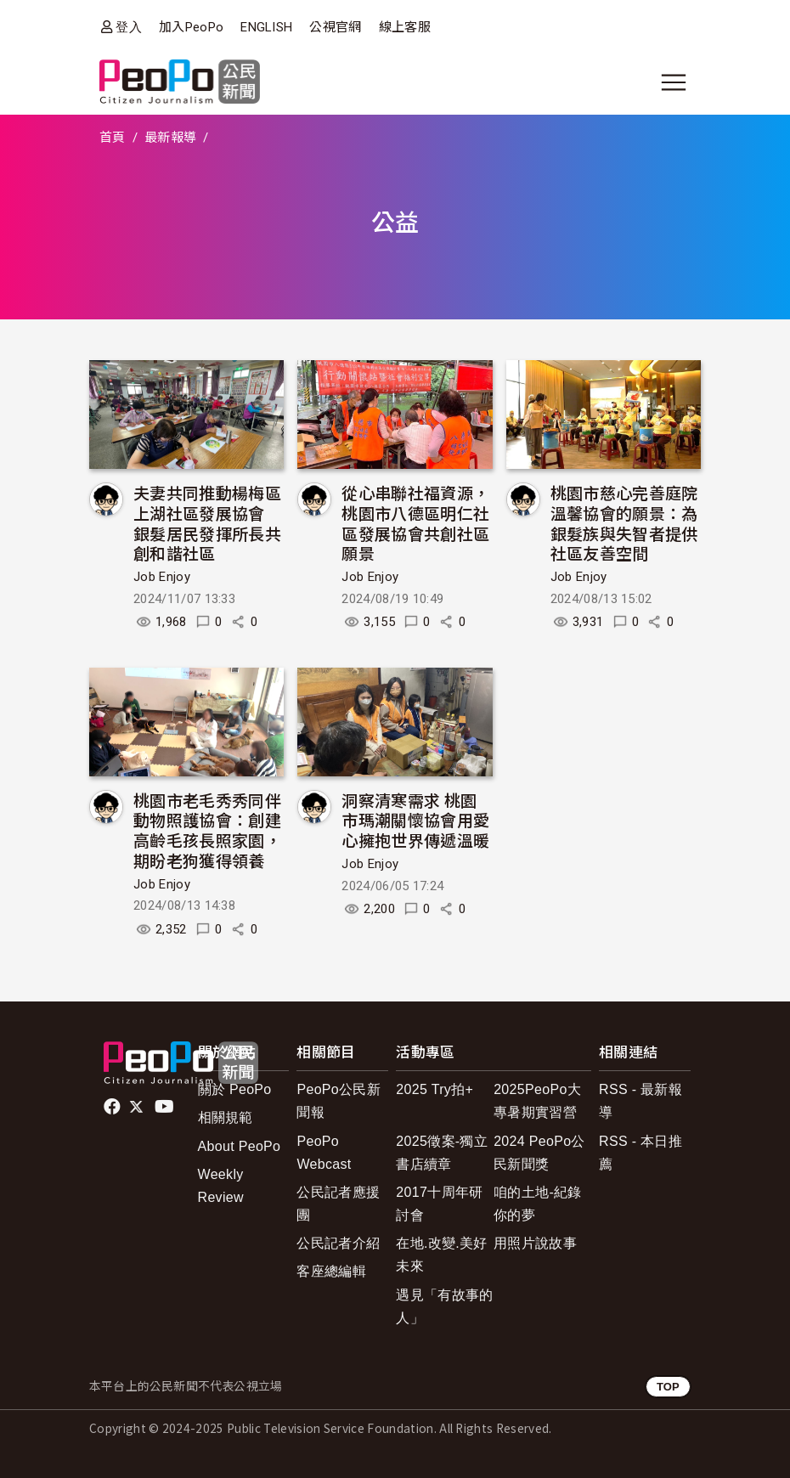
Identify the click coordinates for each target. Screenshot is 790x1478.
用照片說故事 (535, 1243)
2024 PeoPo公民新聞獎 (539, 1152)
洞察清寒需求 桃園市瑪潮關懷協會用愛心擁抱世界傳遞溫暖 (415, 820)
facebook (113, 1106)
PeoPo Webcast (323, 1152)
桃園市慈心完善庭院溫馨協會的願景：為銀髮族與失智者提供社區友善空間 (624, 522)
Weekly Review (221, 1185)
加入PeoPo (191, 27)
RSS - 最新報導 (640, 1101)
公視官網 (335, 27)
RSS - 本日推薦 (640, 1152)
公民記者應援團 (338, 1203)
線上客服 (405, 27)
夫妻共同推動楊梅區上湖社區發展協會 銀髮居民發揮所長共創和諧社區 (207, 522)
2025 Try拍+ (434, 1089)
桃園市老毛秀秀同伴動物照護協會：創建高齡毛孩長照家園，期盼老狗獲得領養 (207, 830)
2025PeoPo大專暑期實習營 (537, 1101)
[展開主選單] (674, 82)
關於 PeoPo (235, 1089)
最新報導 (170, 137)
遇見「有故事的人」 (444, 1306)
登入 (129, 26)
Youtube (166, 1106)
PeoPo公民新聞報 (338, 1101)
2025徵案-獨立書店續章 (442, 1152)
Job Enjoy (161, 576)
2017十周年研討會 (439, 1203)
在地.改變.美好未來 (441, 1254)
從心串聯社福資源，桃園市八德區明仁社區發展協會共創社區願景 (415, 522)
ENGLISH (266, 27)
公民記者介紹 (338, 1243)
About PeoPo (239, 1146)
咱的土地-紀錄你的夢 (538, 1203)
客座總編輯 (331, 1271)
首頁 (112, 137)
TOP (668, 1386)
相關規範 (225, 1117)
